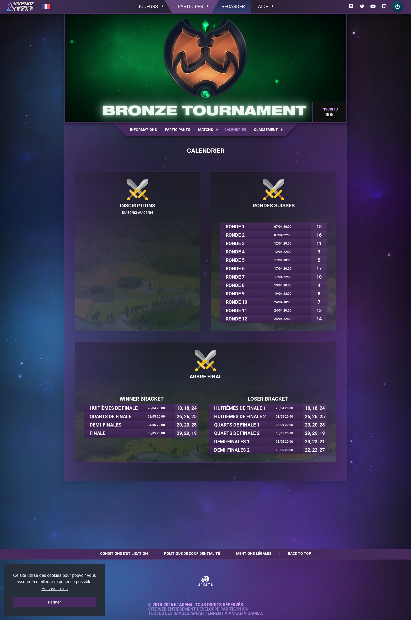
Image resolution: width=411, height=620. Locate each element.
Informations (143, 130)
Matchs (208, 130)
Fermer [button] (54, 602)
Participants (177, 130)
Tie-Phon (238, 609)
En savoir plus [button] (54, 588)
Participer (193, 6)
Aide (265, 6)
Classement (268, 130)
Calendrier (235, 130)
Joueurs (150, 6)
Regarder (233, 6)
